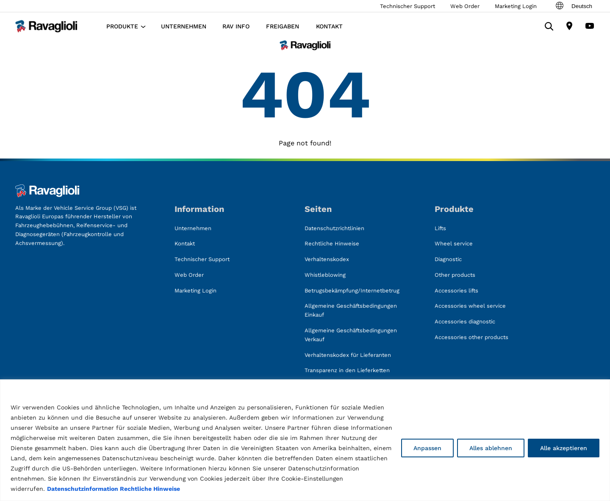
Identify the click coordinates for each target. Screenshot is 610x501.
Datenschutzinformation (82, 488)
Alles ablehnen (490, 448)
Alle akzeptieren (563, 448)
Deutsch (573, 5)
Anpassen (427, 448)
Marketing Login (516, 6)
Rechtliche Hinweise (150, 488)
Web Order (465, 6)
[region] (305, 440)
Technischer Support (407, 6)
